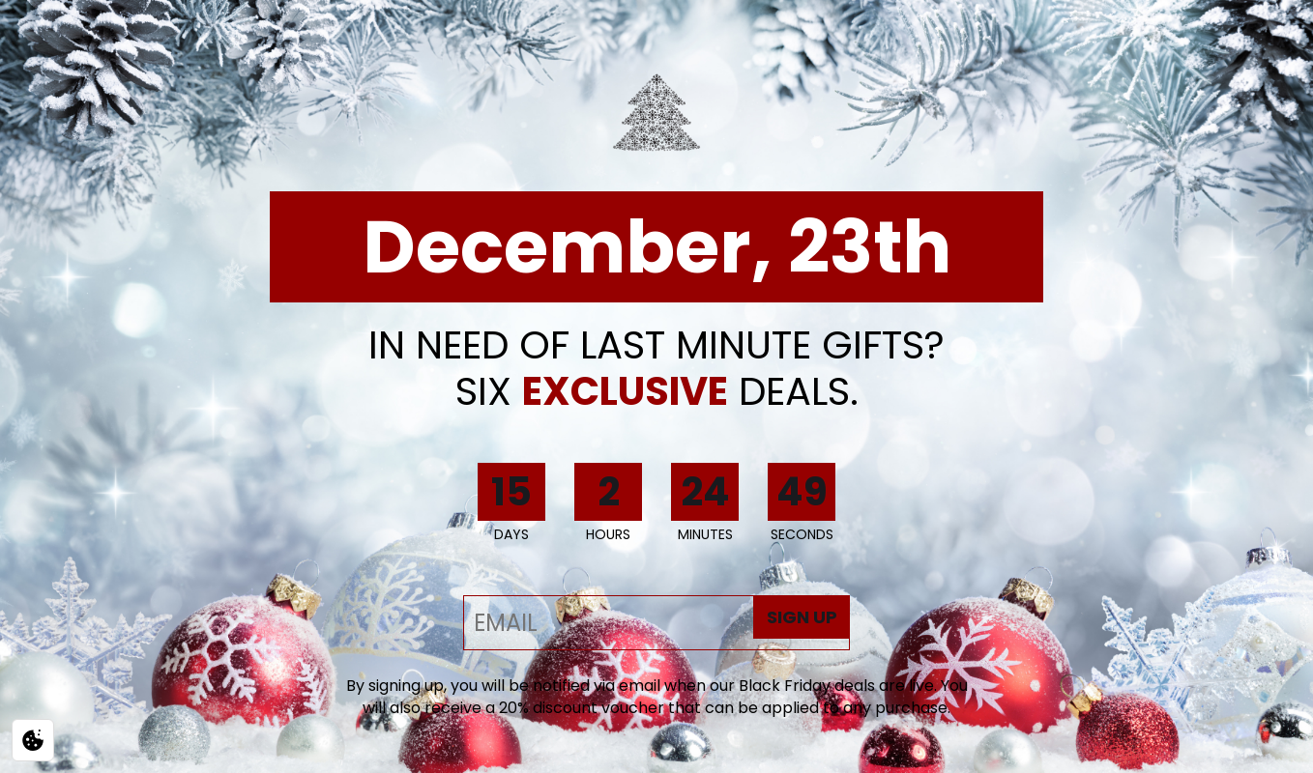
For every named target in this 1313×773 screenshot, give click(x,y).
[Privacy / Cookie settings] (33, 740)
